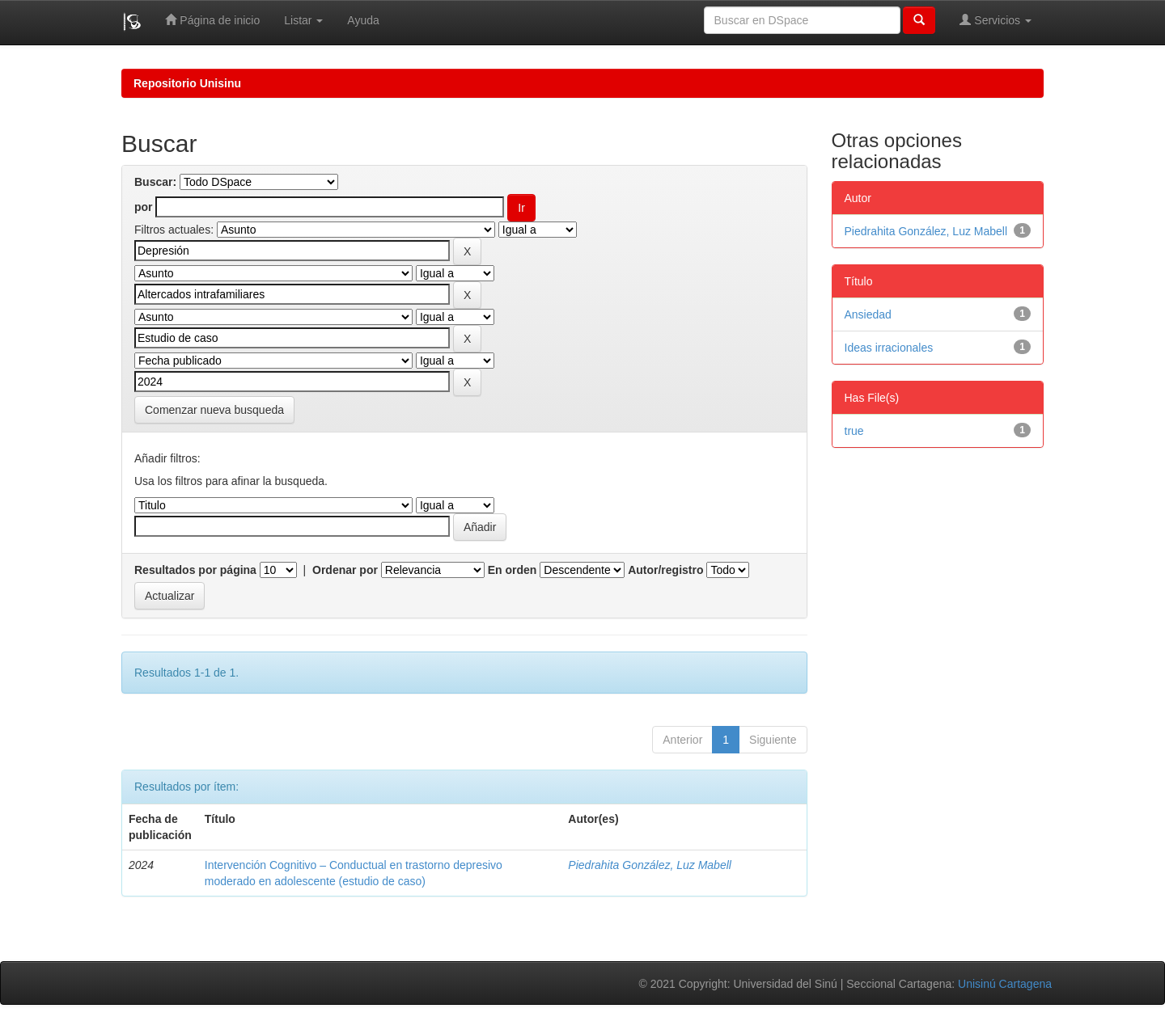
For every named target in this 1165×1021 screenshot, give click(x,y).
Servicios (996, 20)
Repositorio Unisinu (187, 83)
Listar (303, 20)
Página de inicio (212, 20)
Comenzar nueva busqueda (214, 409)
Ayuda (363, 20)
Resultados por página (195, 569)
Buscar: (155, 181)
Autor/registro (665, 569)
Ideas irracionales (889, 347)
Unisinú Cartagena (1005, 983)
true (854, 430)
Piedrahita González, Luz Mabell (649, 865)
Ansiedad (868, 314)
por (143, 206)
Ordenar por (345, 569)
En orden (512, 569)
